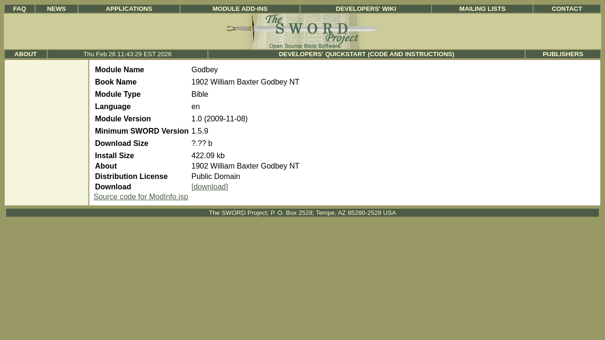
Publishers (563, 54)
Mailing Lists (482, 8)
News (56, 8)
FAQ (19, 8)
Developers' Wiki (366, 8)
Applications (129, 8)
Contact (567, 8)
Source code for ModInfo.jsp (141, 197)
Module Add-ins (240, 8)
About (26, 54)
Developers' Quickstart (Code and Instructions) (366, 54)
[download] (209, 187)
